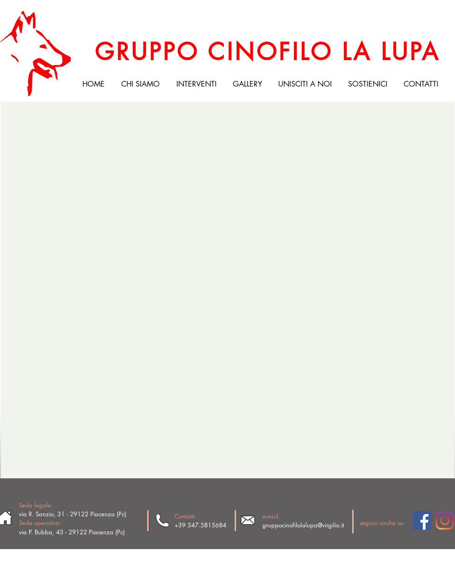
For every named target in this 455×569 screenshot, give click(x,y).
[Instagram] (445, 520)
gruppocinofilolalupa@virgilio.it (303, 525)
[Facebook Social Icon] (422, 520)
